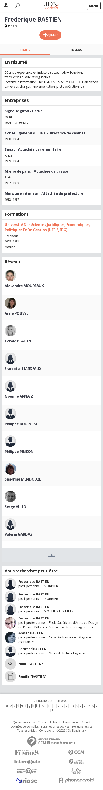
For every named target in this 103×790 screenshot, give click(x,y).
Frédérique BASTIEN (33, 618)
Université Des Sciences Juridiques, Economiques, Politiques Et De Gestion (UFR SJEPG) (48, 227)
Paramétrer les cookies (55, 726)
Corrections (46, 730)
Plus (51, 555)
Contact (42, 722)
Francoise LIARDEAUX (23, 368)
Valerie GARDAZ (18, 534)
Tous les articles (26, 730)
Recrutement (71, 722)
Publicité (55, 722)
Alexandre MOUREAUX (24, 285)
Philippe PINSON (19, 451)
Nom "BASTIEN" (30, 664)
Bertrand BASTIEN (32, 649)
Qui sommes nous (24, 722)
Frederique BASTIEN (33, 581)
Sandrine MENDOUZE (23, 479)
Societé (85, 722)
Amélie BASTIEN (30, 633)
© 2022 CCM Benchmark (71, 730)
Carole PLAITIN (18, 341)
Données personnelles (25, 726)
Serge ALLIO (15, 506)
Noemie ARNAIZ (19, 396)
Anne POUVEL (16, 313)
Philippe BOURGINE (21, 423)
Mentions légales (82, 726)
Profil (25, 49)
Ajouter (52, 34)
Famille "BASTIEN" (32, 676)
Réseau (76, 49)
